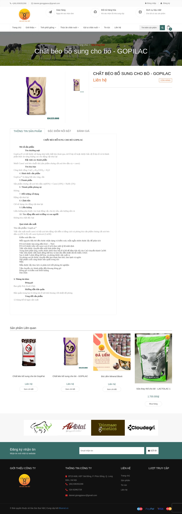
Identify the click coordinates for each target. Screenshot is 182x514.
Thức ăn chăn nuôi (69, 27)
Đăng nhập (150, 3)
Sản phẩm (125, 480)
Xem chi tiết (28, 389)
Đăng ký (165, 3)
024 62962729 (75, 489)
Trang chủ (125, 476)
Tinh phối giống (48, 27)
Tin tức (124, 485)
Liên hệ (117, 27)
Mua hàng (153, 404)
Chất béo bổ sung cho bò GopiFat (29, 376)
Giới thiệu (31, 27)
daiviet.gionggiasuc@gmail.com (45, 3)
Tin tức (107, 27)
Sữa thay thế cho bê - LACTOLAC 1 (153, 388)
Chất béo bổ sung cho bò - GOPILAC (70, 376)
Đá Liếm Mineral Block (111, 376)
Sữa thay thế (98, 44)
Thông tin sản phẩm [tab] (28, 131)
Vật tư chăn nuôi (91, 27)
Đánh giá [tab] (83, 131)
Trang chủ (16, 27)
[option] (76, 85)
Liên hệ (124, 490)
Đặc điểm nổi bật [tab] (59, 131)
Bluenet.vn (63, 508)
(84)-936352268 (76, 484)
